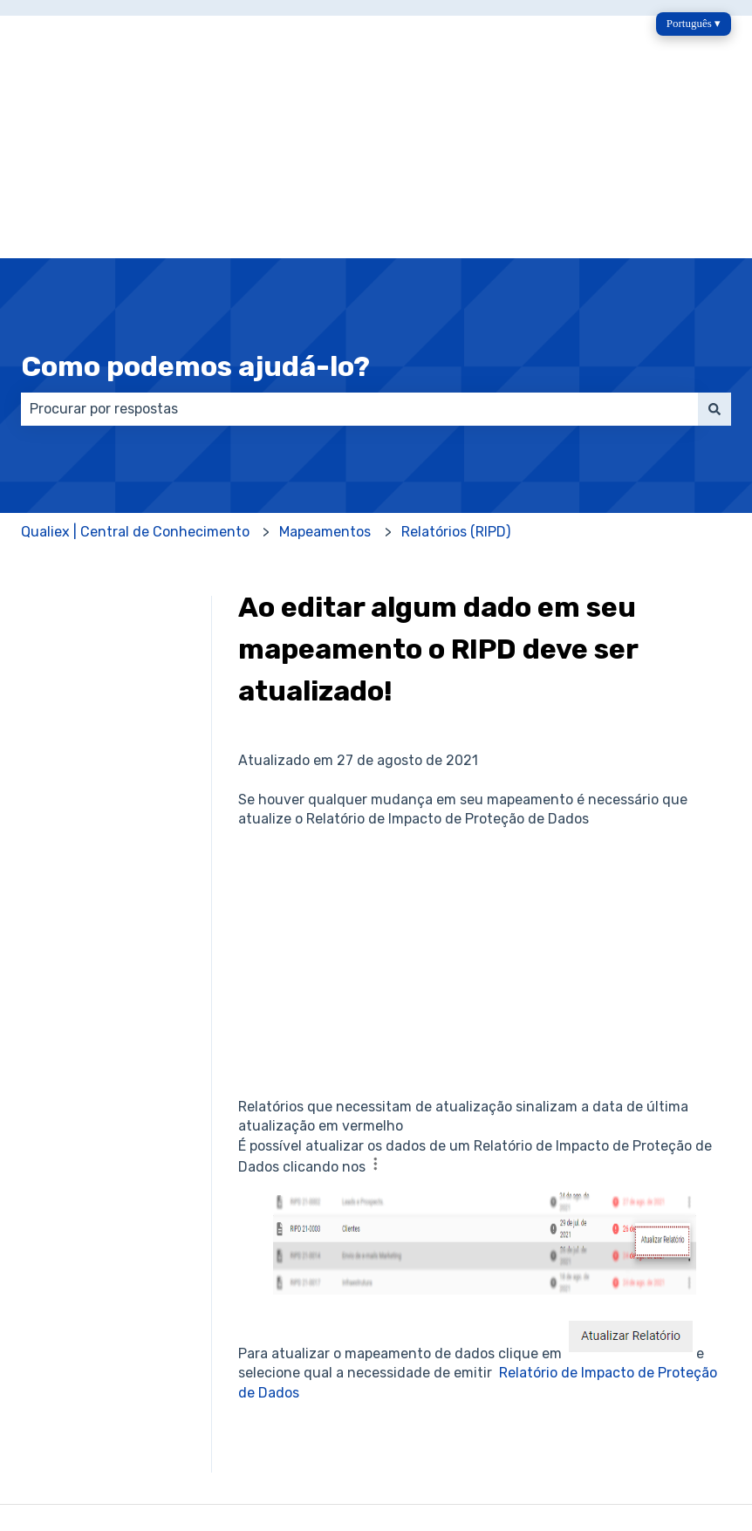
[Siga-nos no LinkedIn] (717, 1417)
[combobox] (359, 265)
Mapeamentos (325, 387)
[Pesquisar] (714, 265)
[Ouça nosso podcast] (679, 1417)
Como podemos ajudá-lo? (195, 222)
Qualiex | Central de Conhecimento (135, 387)
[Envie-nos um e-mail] (640, 1417)
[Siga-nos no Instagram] (602, 1417)
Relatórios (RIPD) (455, 387)
